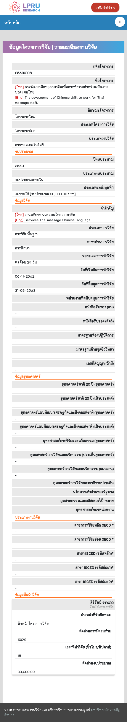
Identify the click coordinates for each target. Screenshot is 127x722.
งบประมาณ (24, 151)
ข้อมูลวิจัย (22, 200)
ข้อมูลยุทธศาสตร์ (27, 376)
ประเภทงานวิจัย (27, 517)
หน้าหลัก (12, 22)
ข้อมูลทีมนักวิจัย (27, 594)
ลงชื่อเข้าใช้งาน (105, 7)
